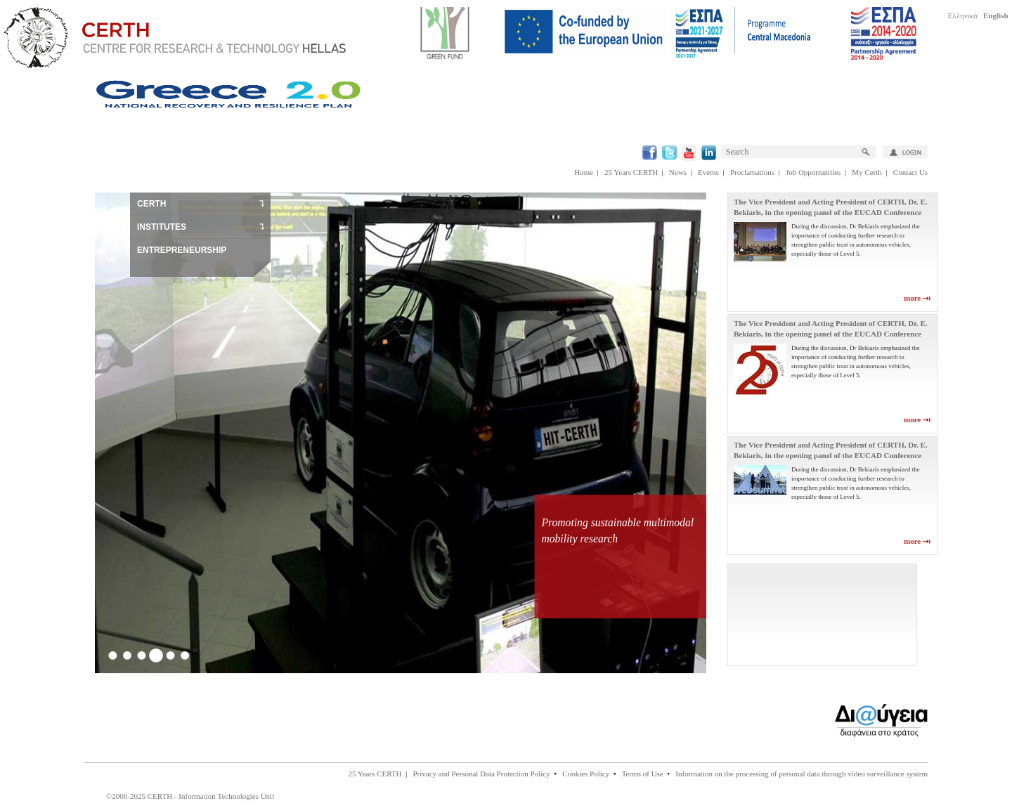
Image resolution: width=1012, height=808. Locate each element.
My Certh (866, 172)
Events (708, 172)
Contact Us (910, 172)
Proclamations (752, 172)
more (917, 298)
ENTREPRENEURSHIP (181, 250)
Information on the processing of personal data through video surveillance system (801, 773)
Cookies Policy (585, 773)
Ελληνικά (963, 15)
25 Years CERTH (631, 172)
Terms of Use (642, 773)
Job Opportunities (813, 172)
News (678, 172)
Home (583, 172)
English (995, 15)
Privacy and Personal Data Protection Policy (481, 773)
